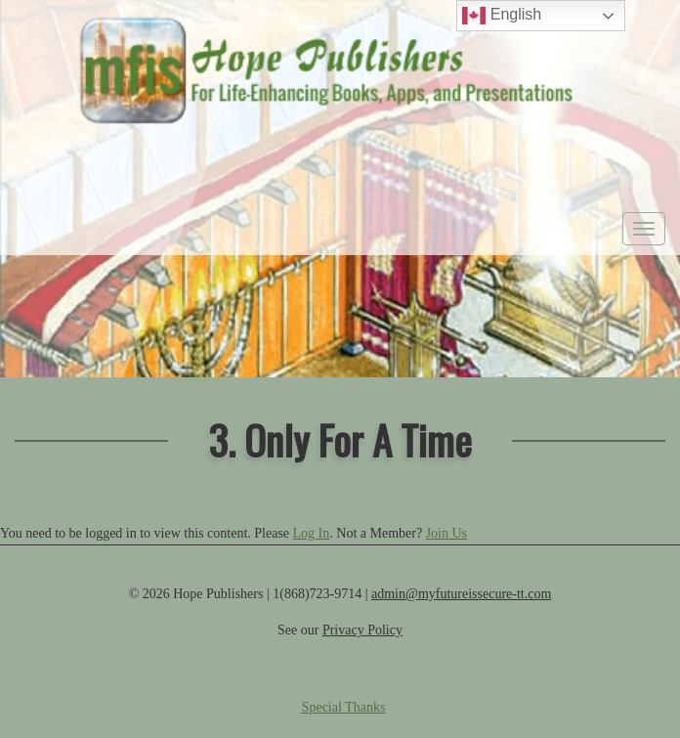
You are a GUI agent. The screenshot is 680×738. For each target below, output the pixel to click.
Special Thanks (344, 707)
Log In (311, 533)
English (501, 15)
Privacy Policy (362, 630)
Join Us (446, 533)
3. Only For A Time (340, 439)
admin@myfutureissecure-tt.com (461, 593)
